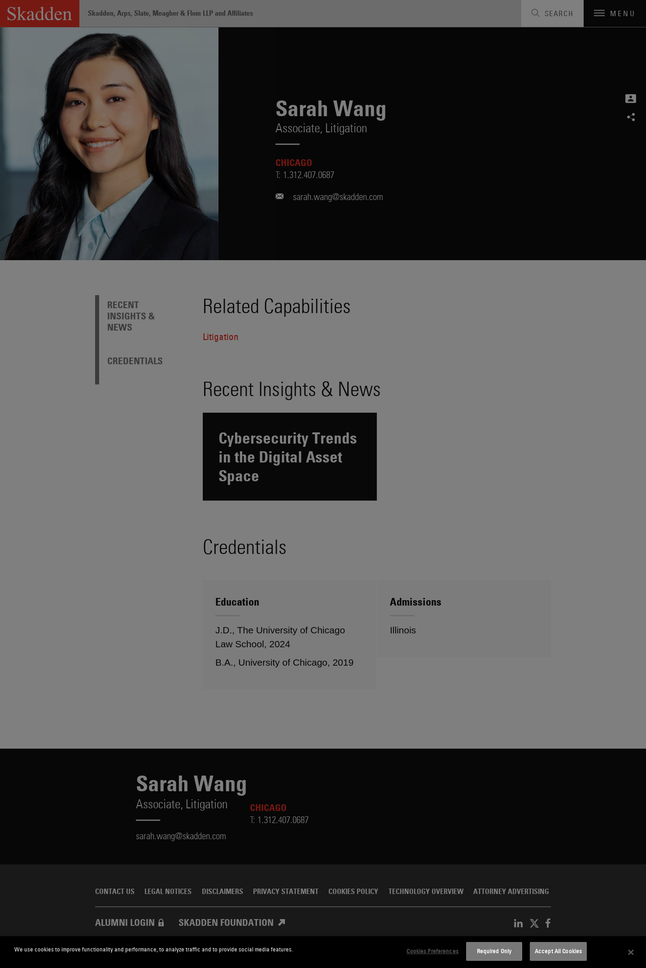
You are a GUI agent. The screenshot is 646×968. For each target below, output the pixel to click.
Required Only (494, 951)
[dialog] (323, 952)
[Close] (631, 952)
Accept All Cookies (558, 951)
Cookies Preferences (432, 951)
